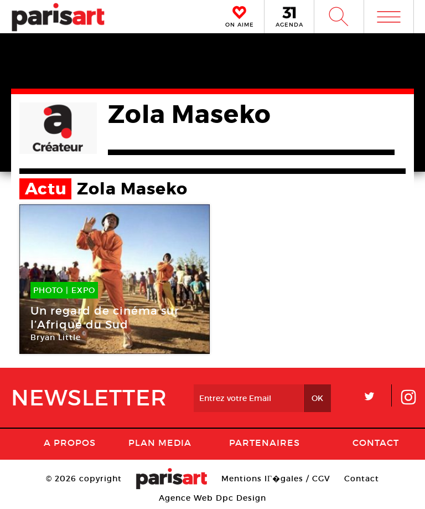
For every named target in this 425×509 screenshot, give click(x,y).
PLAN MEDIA (159, 442)
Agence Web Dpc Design (212, 498)
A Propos (70, 442)
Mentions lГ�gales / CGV (275, 479)
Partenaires (264, 442)
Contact (376, 442)
